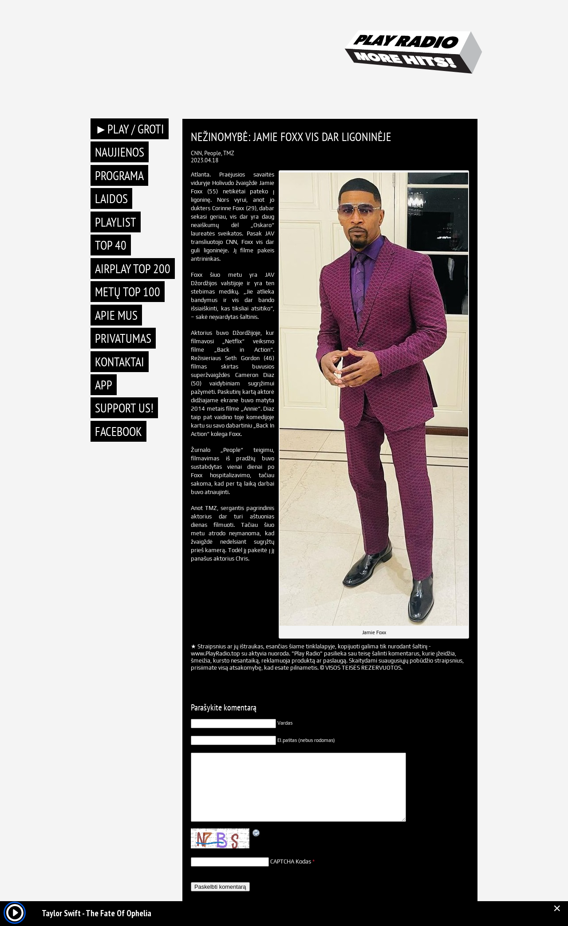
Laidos (111, 198)
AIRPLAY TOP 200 (132, 268)
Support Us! (124, 408)
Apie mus (116, 315)
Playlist (115, 222)
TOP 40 (110, 245)
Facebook (118, 431)
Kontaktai (119, 361)
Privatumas (123, 338)
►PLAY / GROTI (129, 129)
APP (103, 385)
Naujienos (119, 152)
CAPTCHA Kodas (290, 861)
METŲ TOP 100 (127, 291)
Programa (119, 175)
